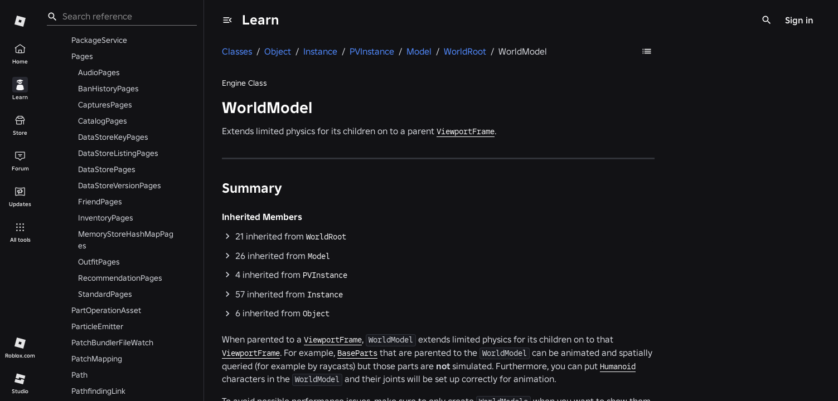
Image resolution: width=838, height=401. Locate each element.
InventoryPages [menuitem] (105, 218)
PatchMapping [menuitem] (96, 359)
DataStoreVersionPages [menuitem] (119, 185)
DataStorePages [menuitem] (106, 169)
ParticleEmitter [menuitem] (97, 326)
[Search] (767, 20)
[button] (438, 236)
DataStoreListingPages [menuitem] (118, 153)
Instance (325, 295)
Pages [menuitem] (82, 56)
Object (316, 314)
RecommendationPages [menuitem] (120, 278)
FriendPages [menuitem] (100, 202)
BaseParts (357, 353)
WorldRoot (326, 237)
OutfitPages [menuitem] (99, 262)
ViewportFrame (466, 131)
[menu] (227, 20)
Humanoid (618, 366)
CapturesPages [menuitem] (105, 105)
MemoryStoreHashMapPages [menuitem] (125, 240)
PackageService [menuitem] (99, 40)
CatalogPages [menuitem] (102, 121)
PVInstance (325, 275)
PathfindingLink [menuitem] (98, 391)
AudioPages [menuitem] (99, 72)
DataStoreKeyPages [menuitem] (113, 137)
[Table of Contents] (647, 51)
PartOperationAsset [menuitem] (106, 310)
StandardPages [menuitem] (105, 294)
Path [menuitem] (79, 375)
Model (319, 256)
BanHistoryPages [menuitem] (108, 89)
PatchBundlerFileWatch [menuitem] (112, 343)
